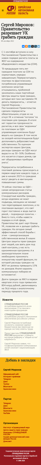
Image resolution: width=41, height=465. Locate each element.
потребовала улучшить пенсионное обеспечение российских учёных (19, 316)
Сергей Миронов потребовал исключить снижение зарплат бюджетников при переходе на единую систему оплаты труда (17, 326)
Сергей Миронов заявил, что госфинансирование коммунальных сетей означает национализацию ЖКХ (19, 347)
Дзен (5, 382)
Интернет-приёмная (11, 377)
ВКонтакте (7, 387)
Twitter (6, 384)
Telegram (7, 379)
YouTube (6, 413)
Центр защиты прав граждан (15, 430)
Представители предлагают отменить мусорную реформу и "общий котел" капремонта (20, 336)
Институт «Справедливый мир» (16, 427)
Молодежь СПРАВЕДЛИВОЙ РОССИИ (15, 433)
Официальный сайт (11, 374)
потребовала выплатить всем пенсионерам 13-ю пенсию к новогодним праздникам (16, 307)
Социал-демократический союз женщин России (16, 438)
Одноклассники (9, 389)
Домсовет (7, 441)
